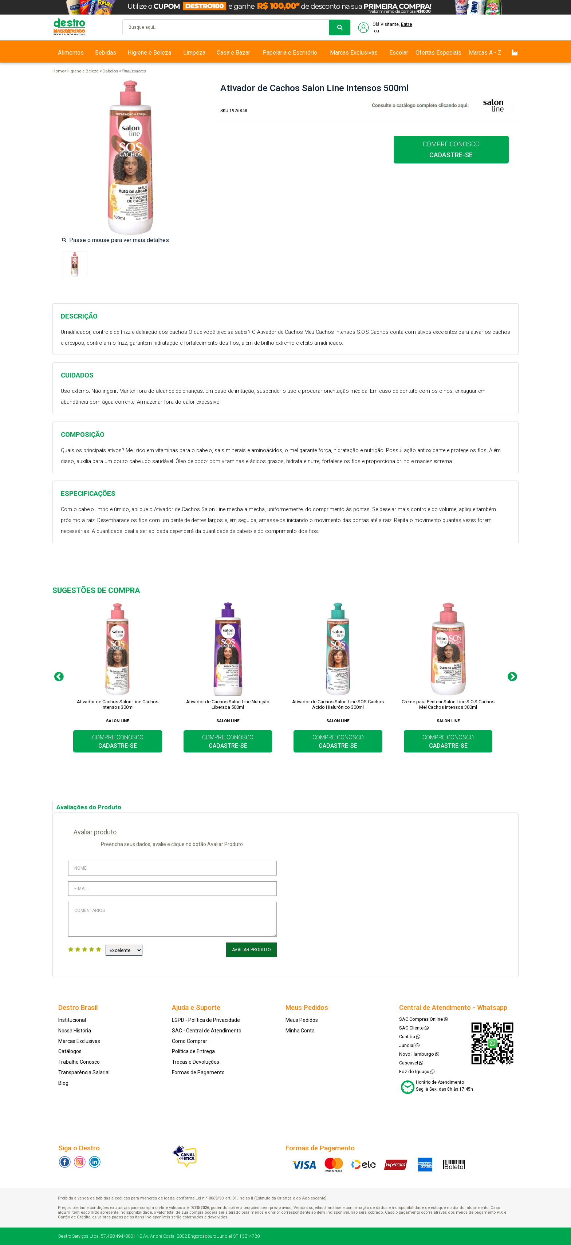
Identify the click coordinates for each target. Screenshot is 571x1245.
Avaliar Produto (251, 949)
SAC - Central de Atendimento (206, 1030)
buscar (339, 27)
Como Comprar (189, 1041)
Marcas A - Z (485, 52)
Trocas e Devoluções (195, 1062)
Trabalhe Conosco (79, 1062)
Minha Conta (300, 1030)
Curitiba (409, 1036)
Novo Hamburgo (419, 1054)
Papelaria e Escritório (290, 52)
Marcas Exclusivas (354, 52)
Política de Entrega (193, 1051)
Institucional (72, 1020)
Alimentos (71, 52)
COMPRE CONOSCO (451, 150)
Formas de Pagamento (198, 1072)
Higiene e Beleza (149, 52)
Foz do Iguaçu (416, 1071)
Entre (406, 24)
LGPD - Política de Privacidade (206, 1020)
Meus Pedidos (302, 1020)
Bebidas (105, 52)
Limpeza (194, 52)
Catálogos (70, 1051)
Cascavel (411, 1063)
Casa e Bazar (233, 52)
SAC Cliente (414, 1028)
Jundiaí (409, 1045)
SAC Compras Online (423, 1019)
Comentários (172, 919)
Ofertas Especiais (438, 52)
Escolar (398, 52)
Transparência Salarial (84, 1072)
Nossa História (74, 1030)
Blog (63, 1083)
